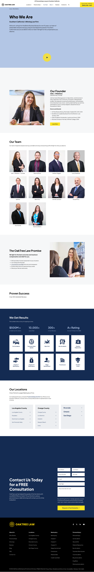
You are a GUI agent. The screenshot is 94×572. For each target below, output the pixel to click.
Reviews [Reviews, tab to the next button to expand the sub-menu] (57, 4)
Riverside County (33, 542)
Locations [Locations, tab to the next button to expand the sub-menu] (28, 4)
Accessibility (70, 569)
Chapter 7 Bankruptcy (16, 365)
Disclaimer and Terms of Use (59, 569)
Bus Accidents (62, 346)
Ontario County (33, 545)
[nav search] (68, 5)
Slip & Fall (47, 346)
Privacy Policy (49, 569)
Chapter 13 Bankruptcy (31, 365)
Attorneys (11, 542)
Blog (10, 548)
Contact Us (12, 554)
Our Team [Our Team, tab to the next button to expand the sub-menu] (45, 4)
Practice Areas (13, 539)
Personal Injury (76, 535)
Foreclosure (62, 365)
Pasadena (21, 415)
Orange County (47, 412)
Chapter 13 (53, 545)
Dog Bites (75, 561)
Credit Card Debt (55, 558)
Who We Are (12, 535)
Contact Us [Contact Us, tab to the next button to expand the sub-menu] (63, 4)
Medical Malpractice (78, 347)
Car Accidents (16, 346)
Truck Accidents (77, 554)
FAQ (10, 551)
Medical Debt (54, 554)
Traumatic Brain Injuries (31, 347)
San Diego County (33, 548)
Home (10, 9)
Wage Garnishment (47, 365)
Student (78, 365)
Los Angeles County (21, 412)
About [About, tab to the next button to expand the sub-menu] (50, 4)
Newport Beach (47, 422)
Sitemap (76, 569)
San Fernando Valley (21, 422)
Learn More (55, 124)
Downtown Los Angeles (21, 419)
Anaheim (47, 419)
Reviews (11, 545)
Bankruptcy (54, 535)
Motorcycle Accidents (78, 564)
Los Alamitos (47, 415)
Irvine (47, 425)
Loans (78, 366)
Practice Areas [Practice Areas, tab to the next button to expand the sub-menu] (37, 4)
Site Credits (81, 569)
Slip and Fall (76, 542)
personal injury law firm (34, 397)
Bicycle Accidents (77, 558)
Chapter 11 (53, 542)
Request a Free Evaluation (71, 508)
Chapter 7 (53, 539)
